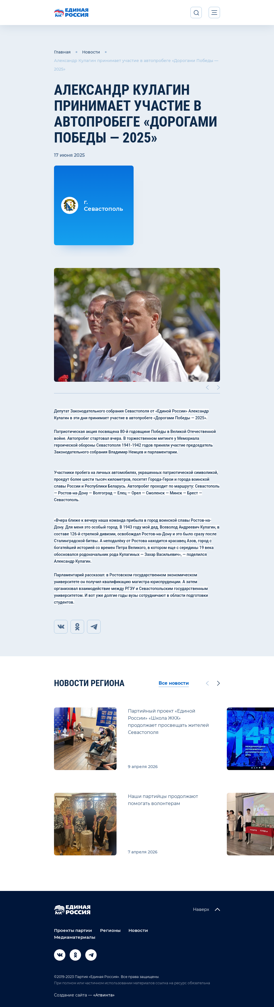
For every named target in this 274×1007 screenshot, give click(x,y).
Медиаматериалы (74, 937)
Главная (62, 52)
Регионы (110, 930)
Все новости (174, 683)
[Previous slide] (207, 387)
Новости (91, 52)
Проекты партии (73, 930)
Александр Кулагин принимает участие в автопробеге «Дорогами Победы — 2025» (136, 65)
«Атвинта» (103, 995)
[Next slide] (218, 387)
